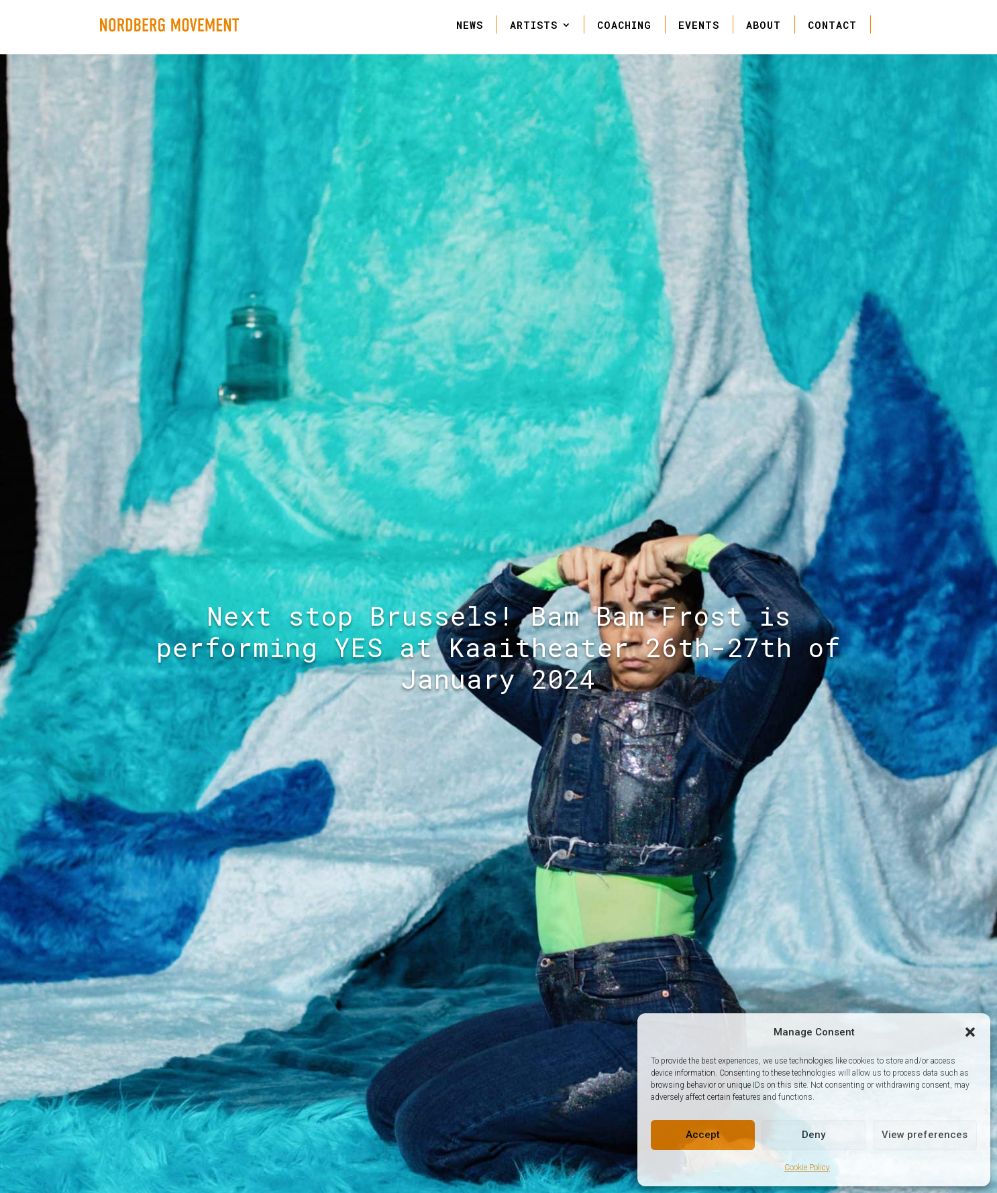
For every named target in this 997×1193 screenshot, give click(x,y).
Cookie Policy (807, 1167)
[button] (970, 1032)
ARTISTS (534, 25)
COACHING (624, 25)
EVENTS (698, 25)
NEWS (469, 25)
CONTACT (832, 25)
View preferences (924, 1135)
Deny (813, 1135)
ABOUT (763, 25)
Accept (703, 1135)
